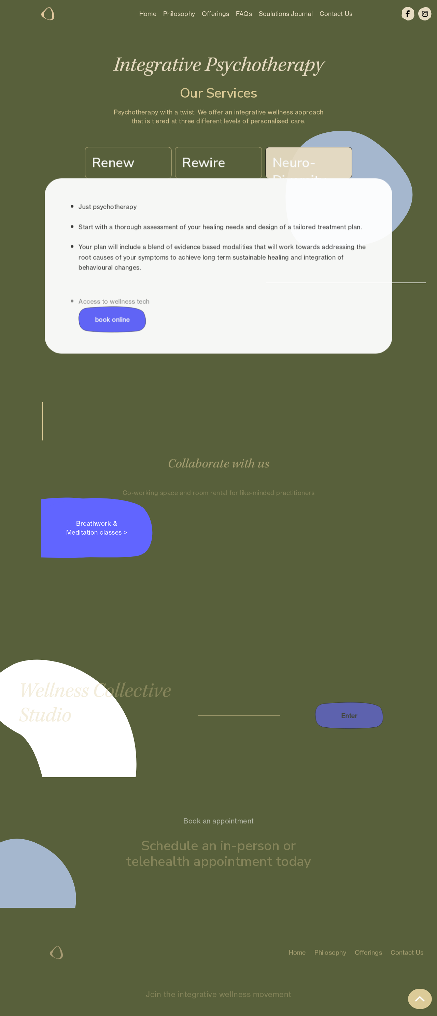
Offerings (215, 13)
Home (147, 13)
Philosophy (179, 13)
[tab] (131, 165)
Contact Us (336, 13)
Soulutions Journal (286, 13)
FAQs (244, 13)
